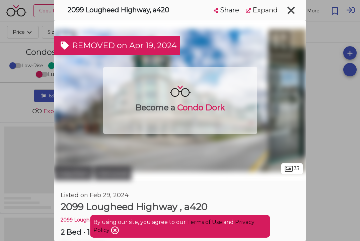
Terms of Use (204, 222)
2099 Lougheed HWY (86, 220)
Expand (262, 10)
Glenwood (112, 173)
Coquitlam (73, 173)
